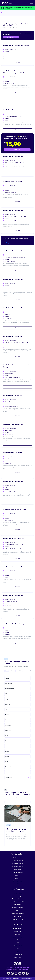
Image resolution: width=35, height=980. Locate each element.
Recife (6, 761)
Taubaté (7, 746)
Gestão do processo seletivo (17, 901)
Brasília (7, 756)
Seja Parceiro (17, 916)
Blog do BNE (17, 931)
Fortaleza (7, 735)
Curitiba (7, 678)
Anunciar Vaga (17, 896)
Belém (6, 719)
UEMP (17, 951)
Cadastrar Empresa (17, 899)
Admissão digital (17, 893)
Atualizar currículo (18, 857)
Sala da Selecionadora (17, 913)
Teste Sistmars (17, 884)
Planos (17, 910)
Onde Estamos (18, 940)
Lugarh (17, 948)
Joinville (7, 693)
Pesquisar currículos (17, 907)
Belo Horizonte (8, 683)
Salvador (7, 709)
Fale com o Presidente (17, 937)
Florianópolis (8, 766)
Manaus (7, 740)
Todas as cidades (8, 777)
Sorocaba (7, 751)
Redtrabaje (17, 957)
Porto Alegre (8, 725)
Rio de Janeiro (8, 730)
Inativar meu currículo (17, 866)
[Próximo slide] (29, 802)
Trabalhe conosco (17, 945)
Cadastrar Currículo (17, 860)
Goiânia (7, 714)
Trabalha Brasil (17, 954)
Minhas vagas (17, 904)
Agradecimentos (17, 928)
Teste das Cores (17, 881)
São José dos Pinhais (9, 688)
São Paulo (7, 704)
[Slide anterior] (24, 802)
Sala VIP (17, 875)
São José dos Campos (9, 772)
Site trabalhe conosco (17, 919)
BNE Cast (17, 934)
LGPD (17, 943)
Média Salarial (17, 869)
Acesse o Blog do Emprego (11, 802)
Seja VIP (17, 878)
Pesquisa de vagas (17, 872)
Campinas (7, 699)
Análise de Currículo (17, 863)
